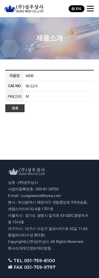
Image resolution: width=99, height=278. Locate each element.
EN (76, 8)
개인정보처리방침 (36, 248)
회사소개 (15, 248)
